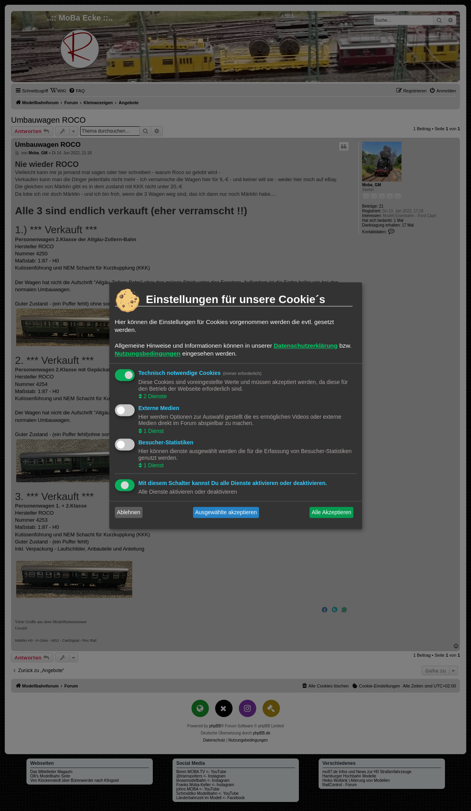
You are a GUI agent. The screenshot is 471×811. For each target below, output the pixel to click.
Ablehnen (128, 512)
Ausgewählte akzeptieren (226, 512)
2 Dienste (154, 396)
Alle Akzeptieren (331, 512)
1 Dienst (153, 431)
